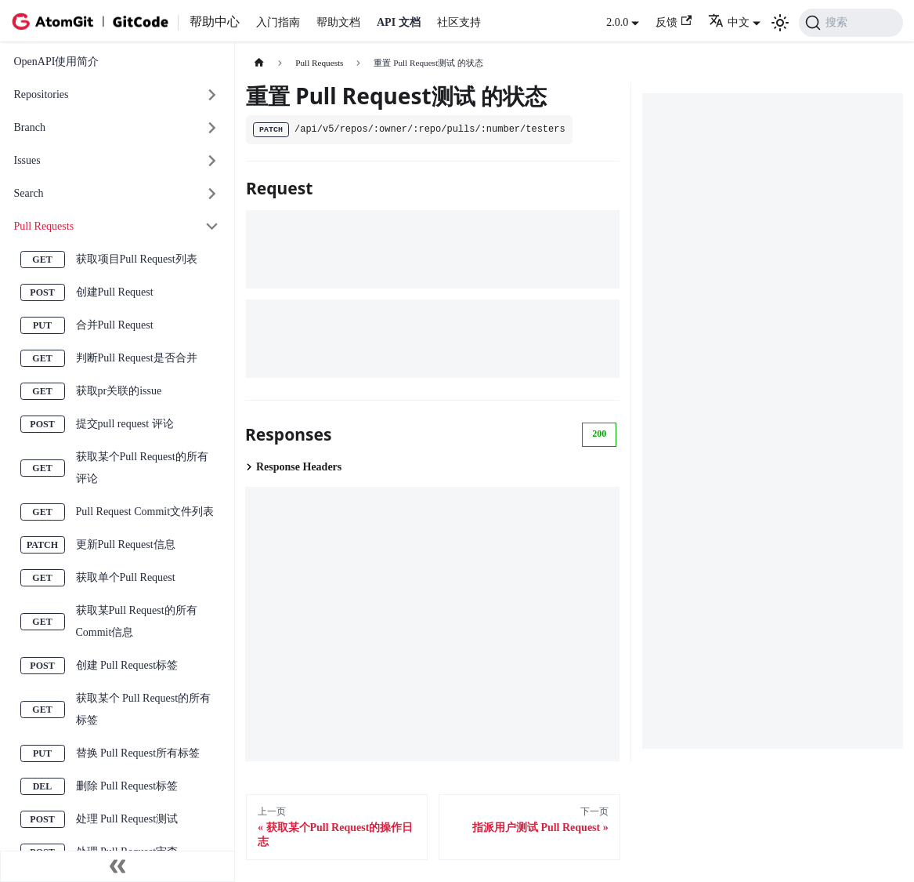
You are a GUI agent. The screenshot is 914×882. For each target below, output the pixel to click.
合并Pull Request (115, 325)
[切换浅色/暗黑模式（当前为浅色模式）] (780, 23)
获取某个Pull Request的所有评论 (142, 468)
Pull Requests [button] (44, 226)
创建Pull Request (115, 292)
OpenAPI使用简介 (56, 61)
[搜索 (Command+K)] (851, 23)
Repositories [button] (41, 94)
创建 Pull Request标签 (127, 665)
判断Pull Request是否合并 (136, 358)
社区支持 (459, 22)
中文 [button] (729, 22)
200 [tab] (599, 433)
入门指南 (278, 22)
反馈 (674, 21)
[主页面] (259, 63)
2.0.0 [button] (617, 22)
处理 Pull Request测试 (127, 819)
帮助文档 (338, 22)
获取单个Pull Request (125, 577)
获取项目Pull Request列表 (136, 259)
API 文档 (399, 22)
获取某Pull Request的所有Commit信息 (136, 621)
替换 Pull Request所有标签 (138, 753)
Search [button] (29, 193)
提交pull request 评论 (125, 424)
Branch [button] (29, 127)
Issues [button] (27, 160)
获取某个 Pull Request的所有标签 (143, 709)
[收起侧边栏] (117, 866)
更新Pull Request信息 (125, 544)
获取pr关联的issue (119, 391)
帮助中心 (215, 21)
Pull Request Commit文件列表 (145, 511)
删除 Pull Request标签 (127, 786)
